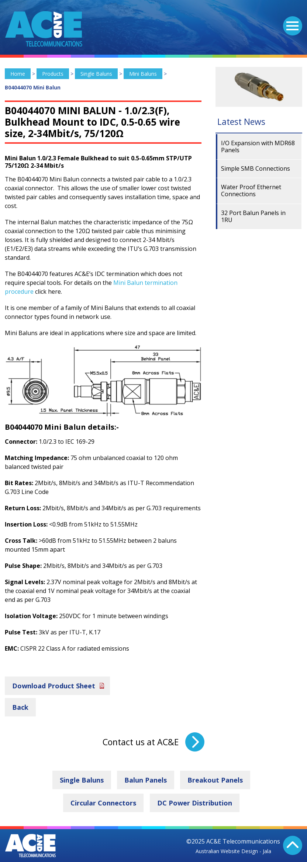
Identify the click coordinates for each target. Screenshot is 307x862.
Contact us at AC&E (141, 742)
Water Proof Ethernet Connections (251, 190)
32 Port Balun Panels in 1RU (253, 216)
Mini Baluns (143, 73)
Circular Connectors (103, 802)
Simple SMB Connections (255, 168)
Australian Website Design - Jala (233, 851)
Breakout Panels (215, 780)
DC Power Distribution (194, 802)
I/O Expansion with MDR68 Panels (258, 146)
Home (17, 73)
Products (52, 73)
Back (20, 707)
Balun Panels (145, 780)
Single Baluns (96, 73)
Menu (291, 21)
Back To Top (292, 845)
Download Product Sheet (53, 685)
